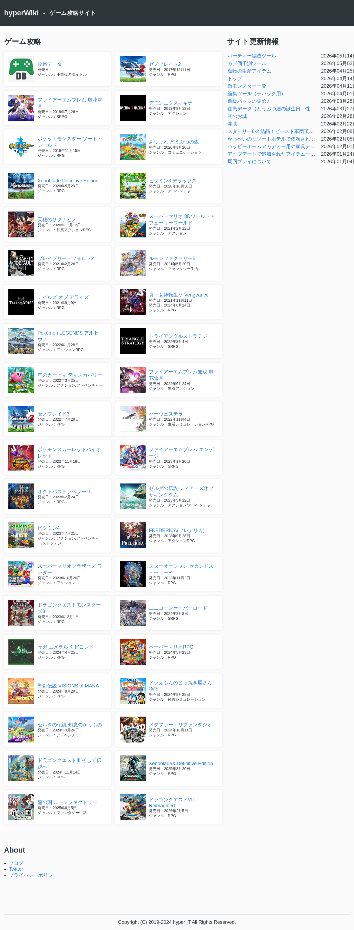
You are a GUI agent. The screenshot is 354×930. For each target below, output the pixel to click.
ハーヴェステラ (166, 414)
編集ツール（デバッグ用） (257, 93)
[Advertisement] (177, 895)
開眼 (232, 124)
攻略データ (50, 64)
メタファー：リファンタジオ (180, 724)
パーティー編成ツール (252, 56)
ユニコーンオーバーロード (178, 608)
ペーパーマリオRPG (171, 647)
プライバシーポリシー (33, 875)
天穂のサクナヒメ (57, 219)
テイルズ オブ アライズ (63, 297)
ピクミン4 (49, 528)
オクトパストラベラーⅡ (64, 491)
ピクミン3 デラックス (173, 180)
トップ (235, 78)
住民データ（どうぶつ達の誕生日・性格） (274, 108)
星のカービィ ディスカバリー (70, 375)
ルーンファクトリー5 (172, 258)
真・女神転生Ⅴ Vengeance (179, 295)
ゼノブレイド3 (53, 414)
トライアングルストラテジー (180, 336)
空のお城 (237, 116)
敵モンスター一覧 (247, 86)
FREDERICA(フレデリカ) (177, 530)
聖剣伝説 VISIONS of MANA (68, 686)
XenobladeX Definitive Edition (181, 763)
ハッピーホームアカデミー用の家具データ (274, 146)
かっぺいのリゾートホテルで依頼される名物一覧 (281, 139)
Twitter (16, 869)
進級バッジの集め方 (249, 101)
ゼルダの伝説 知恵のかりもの (70, 724)
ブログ (16, 863)
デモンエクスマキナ (171, 103)
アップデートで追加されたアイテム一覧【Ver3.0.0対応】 (290, 154)
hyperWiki (21, 13)
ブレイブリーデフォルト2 (66, 258)
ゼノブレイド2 (165, 64)
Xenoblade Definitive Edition (68, 180)
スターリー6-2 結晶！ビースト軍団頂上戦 (273, 131)
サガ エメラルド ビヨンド (66, 647)
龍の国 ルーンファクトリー (67, 802)
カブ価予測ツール (247, 63)
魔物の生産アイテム (249, 71)
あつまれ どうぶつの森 (174, 142)
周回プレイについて (249, 161)
